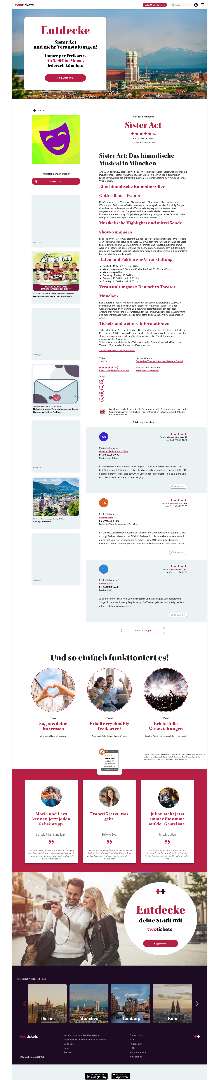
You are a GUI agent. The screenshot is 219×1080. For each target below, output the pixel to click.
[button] (173, 5)
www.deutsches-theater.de (148, 370)
